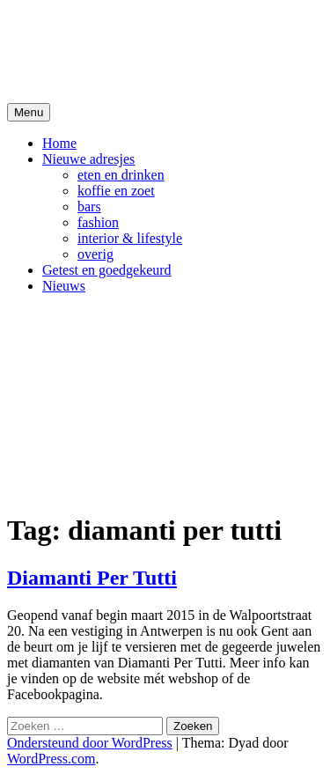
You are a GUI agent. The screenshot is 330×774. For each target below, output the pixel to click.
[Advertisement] (165, 402)
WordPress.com (51, 758)
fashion (98, 222)
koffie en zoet (116, 190)
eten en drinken (121, 174)
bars (89, 206)
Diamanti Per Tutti (92, 577)
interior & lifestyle (129, 238)
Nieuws (63, 285)
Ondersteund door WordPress (89, 742)
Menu (28, 112)
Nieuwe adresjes (88, 158)
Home (59, 143)
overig (95, 254)
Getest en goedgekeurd (107, 269)
